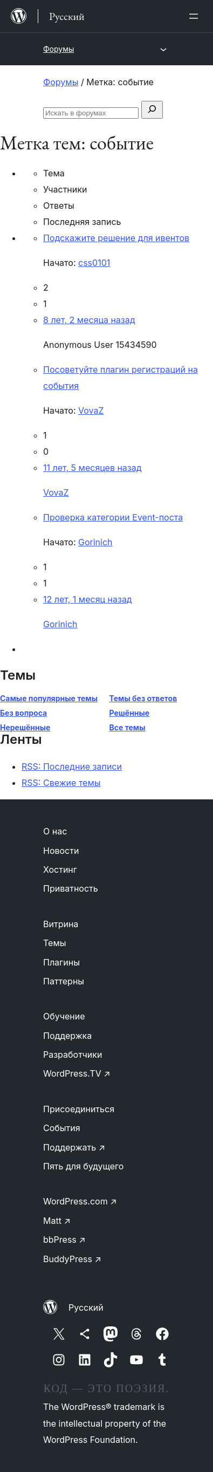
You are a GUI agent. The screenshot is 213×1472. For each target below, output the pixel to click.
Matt (57, 1220)
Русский (86, 1307)
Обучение (64, 1016)
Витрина (60, 924)
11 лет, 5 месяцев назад (92, 467)
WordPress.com (80, 1201)
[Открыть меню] (195, 16)
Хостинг (60, 869)
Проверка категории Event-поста (113, 517)
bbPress (64, 1239)
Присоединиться (78, 1109)
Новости (61, 850)
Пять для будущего (83, 1166)
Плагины (61, 962)
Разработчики (72, 1054)
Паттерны (63, 981)
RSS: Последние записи (72, 766)
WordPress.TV (77, 1073)
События (61, 1127)
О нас (55, 831)
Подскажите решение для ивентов (116, 237)
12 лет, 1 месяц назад (87, 599)
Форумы (58, 48)
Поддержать (74, 1147)
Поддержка (67, 1035)
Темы (54, 942)
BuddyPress (72, 1259)
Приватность (70, 888)
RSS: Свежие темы (61, 782)
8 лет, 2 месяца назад (89, 319)
